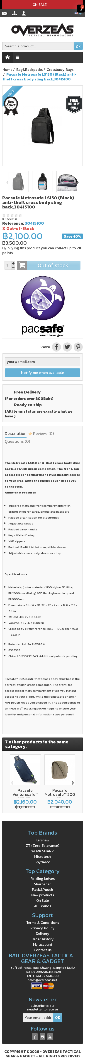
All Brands (42, 906)
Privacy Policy (42, 928)
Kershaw (42, 840)
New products (42, 895)
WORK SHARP (42, 851)
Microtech (42, 856)
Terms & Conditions (42, 922)
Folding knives (43, 878)
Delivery (42, 933)
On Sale (42, 900)
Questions (17, 441)
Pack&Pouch (42, 889)
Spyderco (42, 862)
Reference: (13, 223)
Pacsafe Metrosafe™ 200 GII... (60, 794)
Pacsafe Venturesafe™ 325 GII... (25, 794)
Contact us (42, 950)
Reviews (41, 433)
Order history (43, 939)
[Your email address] (38, 1017)
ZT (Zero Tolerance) (42, 845)
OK (78, 46)
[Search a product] (38, 46)
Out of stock (48, 265)
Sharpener (42, 884)
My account (42, 944)
